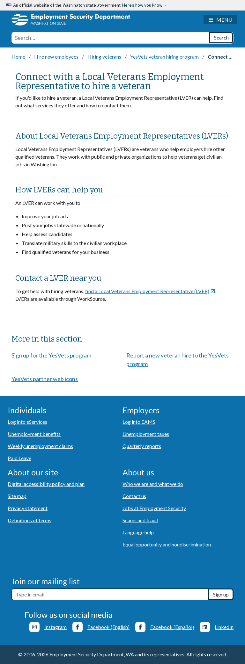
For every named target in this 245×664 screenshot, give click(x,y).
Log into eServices (27, 422)
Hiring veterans (104, 57)
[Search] (221, 37)
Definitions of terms (29, 520)
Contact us (134, 496)
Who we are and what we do (152, 484)
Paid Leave (19, 458)
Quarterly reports (141, 446)
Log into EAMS (138, 422)
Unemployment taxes (145, 434)
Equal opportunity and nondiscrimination (166, 544)
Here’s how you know (142, 5)
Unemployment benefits (34, 434)
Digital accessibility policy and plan (46, 484)
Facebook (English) (108, 627)
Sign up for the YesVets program (51, 355)
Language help (138, 532)
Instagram (55, 627)
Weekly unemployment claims (40, 446)
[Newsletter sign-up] (110, 594)
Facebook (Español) (172, 627)
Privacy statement (28, 508)
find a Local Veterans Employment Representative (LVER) (150, 291)
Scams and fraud (140, 520)
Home (18, 57)
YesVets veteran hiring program (164, 57)
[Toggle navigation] (220, 19)
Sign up (221, 594)
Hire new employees (56, 57)
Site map (17, 496)
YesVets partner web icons (44, 378)
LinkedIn (224, 627)
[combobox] (110, 37)
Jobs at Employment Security (154, 508)
